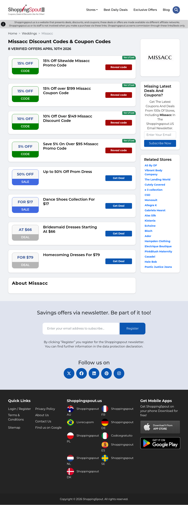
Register (132, 328)
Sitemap (14, 428)
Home (12, 33)
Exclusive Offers (145, 9)
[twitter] (68, 373)
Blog (166, 9)
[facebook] (81, 373)
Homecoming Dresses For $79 (71, 254)
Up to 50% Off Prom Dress (67, 171)
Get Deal (118, 177)
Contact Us (43, 421)
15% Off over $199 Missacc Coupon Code (67, 90)
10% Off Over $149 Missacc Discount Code (67, 118)
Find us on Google (48, 428)
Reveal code (119, 66)
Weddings (29, 33)
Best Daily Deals (116, 9)
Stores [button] (90, 9)
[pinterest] (106, 373)
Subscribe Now (160, 143)
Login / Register (19, 409)
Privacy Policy (45, 409)
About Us (42, 415)
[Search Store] (176, 9)
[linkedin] (94, 373)
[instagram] (119, 373)
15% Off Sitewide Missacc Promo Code (66, 62)
